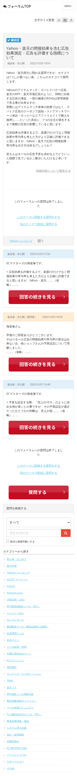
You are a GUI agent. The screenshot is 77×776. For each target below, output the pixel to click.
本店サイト (13, 640)
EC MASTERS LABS (17, 748)
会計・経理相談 (15, 734)
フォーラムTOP (17, 6)
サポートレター (15, 761)
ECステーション (15, 660)
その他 (10, 768)
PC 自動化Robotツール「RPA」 (24, 714)
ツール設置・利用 (16, 647)
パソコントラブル (16, 755)
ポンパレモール (15, 620)
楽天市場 (12, 566)
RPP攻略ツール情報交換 (20, 694)
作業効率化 (13, 741)
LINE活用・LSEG (16, 599)
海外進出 (12, 667)
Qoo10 (11, 586)
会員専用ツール (15, 633)
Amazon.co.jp (15, 593)
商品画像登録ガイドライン (21, 701)
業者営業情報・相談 (18, 721)
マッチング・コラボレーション (24, 674)
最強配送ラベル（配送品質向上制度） (28, 626)
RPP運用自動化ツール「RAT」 (23, 606)
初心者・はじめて (16, 559)
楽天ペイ (12, 687)
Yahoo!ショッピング (20, 241)
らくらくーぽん (15, 613)
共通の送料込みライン (19, 653)
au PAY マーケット (17, 579)
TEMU (10, 680)
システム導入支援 (16, 728)
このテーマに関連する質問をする (38, 217)
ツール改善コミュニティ (20, 707)
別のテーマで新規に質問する (38, 224)
